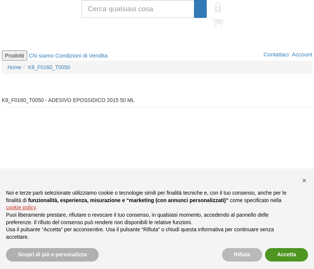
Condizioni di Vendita (81, 55)
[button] (304, 180)
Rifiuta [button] (242, 254)
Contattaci (275, 54)
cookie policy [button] (21, 207)
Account (301, 54)
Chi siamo (41, 55)
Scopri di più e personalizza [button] (52, 254)
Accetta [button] (286, 254)
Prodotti (14, 55)
